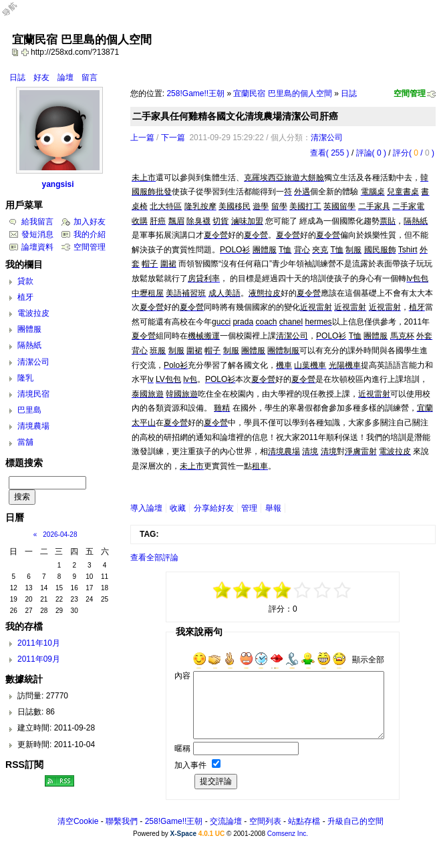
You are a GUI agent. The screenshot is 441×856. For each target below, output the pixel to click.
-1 (263, 590)
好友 (41, 77)
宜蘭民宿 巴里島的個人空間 (282, 93)
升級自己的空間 (355, 821)
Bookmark (26, 52)
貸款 (25, 281)
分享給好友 (214, 508)
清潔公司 (327, 137)
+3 (323, 590)
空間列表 (265, 821)
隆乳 (25, 378)
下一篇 (173, 137)
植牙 (25, 297)
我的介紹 (90, 234)
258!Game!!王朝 (195, 93)
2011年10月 (38, 643)
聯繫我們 (122, 821)
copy (16, 52)
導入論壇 (146, 508)
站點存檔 (304, 821)
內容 (182, 675)
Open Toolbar (16, 14)
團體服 (29, 329)
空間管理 (410, 93)
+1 (303, 590)
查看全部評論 (154, 557)
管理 (249, 508)
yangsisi (57, 184)
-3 (243, 590)
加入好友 (90, 221)
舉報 (273, 508)
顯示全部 (368, 659)
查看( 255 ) (329, 153)
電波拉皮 (33, 313)
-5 (222, 590)
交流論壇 (226, 821)
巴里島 (29, 410)
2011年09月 (38, 659)
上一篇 (142, 137)
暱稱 (182, 748)
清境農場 (33, 426)
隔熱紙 (29, 345)
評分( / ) (413, 153)
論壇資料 (37, 247)
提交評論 (216, 781)
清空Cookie (77, 821)
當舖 (25, 442)
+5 (343, 590)
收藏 (178, 508)
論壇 (65, 77)
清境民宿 (33, 394)
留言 (90, 77)
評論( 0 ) (371, 153)
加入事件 (190, 765)
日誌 (17, 77)
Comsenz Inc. (287, 833)
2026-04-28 (60, 534)
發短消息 (37, 234)
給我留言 (37, 221)
